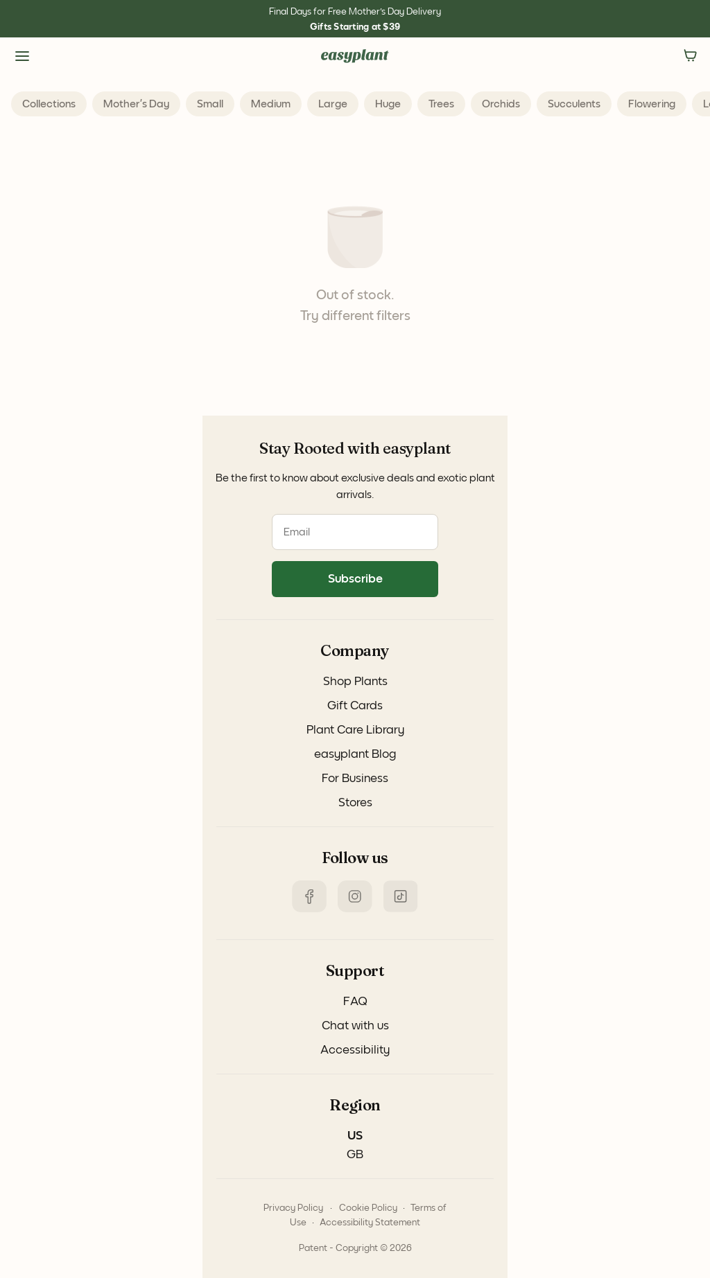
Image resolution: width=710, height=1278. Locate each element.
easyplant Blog (355, 754)
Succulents (574, 103)
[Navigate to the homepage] (355, 56)
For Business (355, 778)
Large (332, 103)
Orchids (501, 103)
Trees (441, 103)
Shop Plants (355, 681)
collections (49, 103)
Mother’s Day (136, 103)
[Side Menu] (22, 56)
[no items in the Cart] (690, 56)
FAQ (355, 1001)
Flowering (651, 103)
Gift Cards (355, 706)
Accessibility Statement (370, 1222)
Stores (355, 803)
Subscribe (355, 579)
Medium (271, 103)
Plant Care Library (355, 730)
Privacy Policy (293, 1208)
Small (210, 103)
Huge (388, 103)
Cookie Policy (368, 1208)
